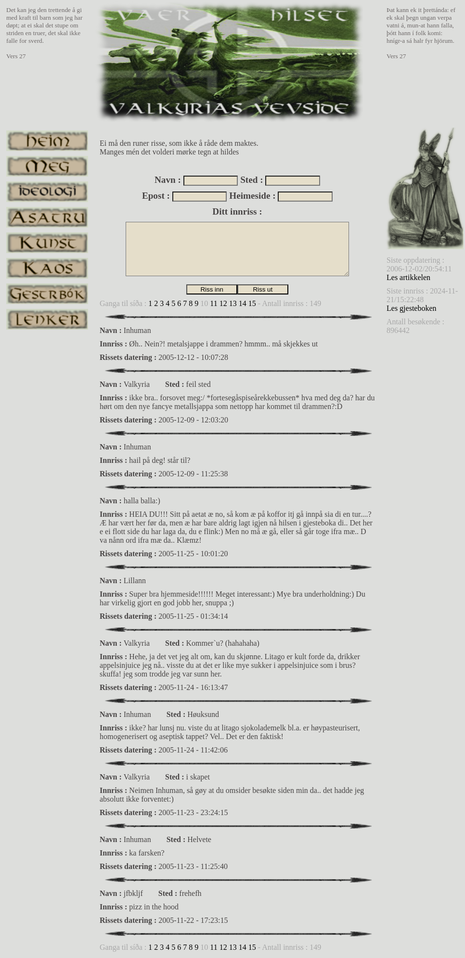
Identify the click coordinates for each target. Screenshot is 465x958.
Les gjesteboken (412, 308)
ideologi (47, 191)
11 (213, 303)
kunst (47, 242)
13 (233, 303)
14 (242, 303)
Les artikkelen (408, 277)
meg (47, 166)
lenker (47, 319)
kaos (47, 268)
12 (223, 303)
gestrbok (47, 293)
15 (252, 303)
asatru (47, 217)
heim (47, 140)
